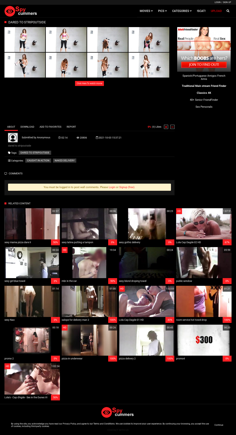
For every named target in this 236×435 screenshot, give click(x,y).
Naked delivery (65, 160)
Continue (218, 425)
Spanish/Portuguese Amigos (200, 75)
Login (218, 2)
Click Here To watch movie (89, 83)
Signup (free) (126, 187)
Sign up (227, 2)
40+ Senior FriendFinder (204, 99)
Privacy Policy (69, 424)
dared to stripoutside (34, 152)
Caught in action (38, 160)
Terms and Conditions (104, 424)
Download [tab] (27, 126)
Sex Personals (204, 106)
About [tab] (11, 126)
